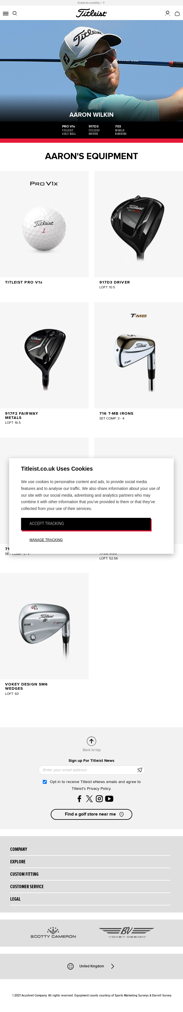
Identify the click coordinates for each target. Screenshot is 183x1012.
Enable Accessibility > (90, 3)
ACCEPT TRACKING (46, 523)
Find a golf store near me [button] (95, 814)
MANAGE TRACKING (46, 540)
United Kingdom (91, 966)
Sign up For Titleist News (91, 760)
